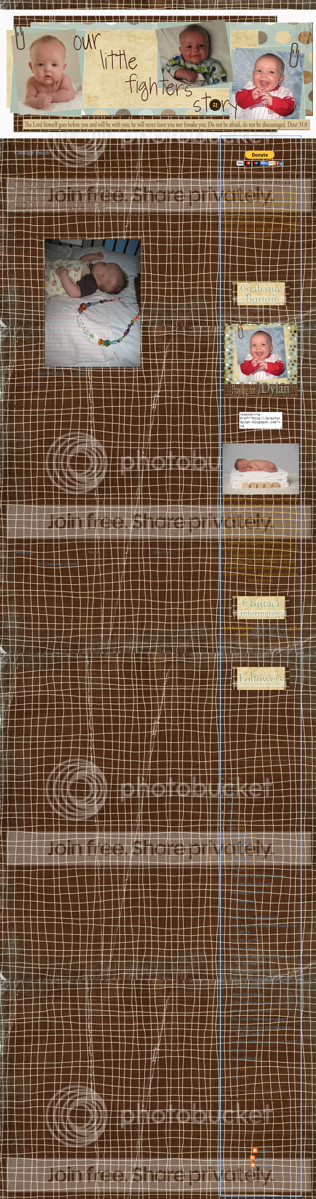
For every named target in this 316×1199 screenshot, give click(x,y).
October (239, 854)
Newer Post (24, 552)
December (241, 837)
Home (93, 552)
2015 (232, 789)
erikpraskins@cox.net (267, 636)
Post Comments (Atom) (57, 563)
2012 (232, 805)
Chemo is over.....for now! (253, 1013)
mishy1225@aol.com (271, 630)
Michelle (261, 1153)
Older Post (162, 552)
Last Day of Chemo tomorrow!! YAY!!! (264, 1044)
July (236, 1071)
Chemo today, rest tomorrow (255, 919)
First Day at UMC (246, 942)
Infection (238, 1052)
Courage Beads (243, 903)
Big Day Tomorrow (247, 894)
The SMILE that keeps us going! (258, 1021)
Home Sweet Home (247, 996)
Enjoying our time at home (253, 973)
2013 (232, 797)
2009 (232, 830)
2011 (232, 814)
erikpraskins (262, 1160)
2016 (232, 781)
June (236, 1079)
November (241, 846)
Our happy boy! (244, 911)
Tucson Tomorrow (246, 951)
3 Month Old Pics (245, 1060)
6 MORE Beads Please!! (251, 886)
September (241, 862)
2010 (232, 822)
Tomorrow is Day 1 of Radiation (258, 878)
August (238, 871)
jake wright (261, 1168)
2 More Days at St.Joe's (250, 1005)
